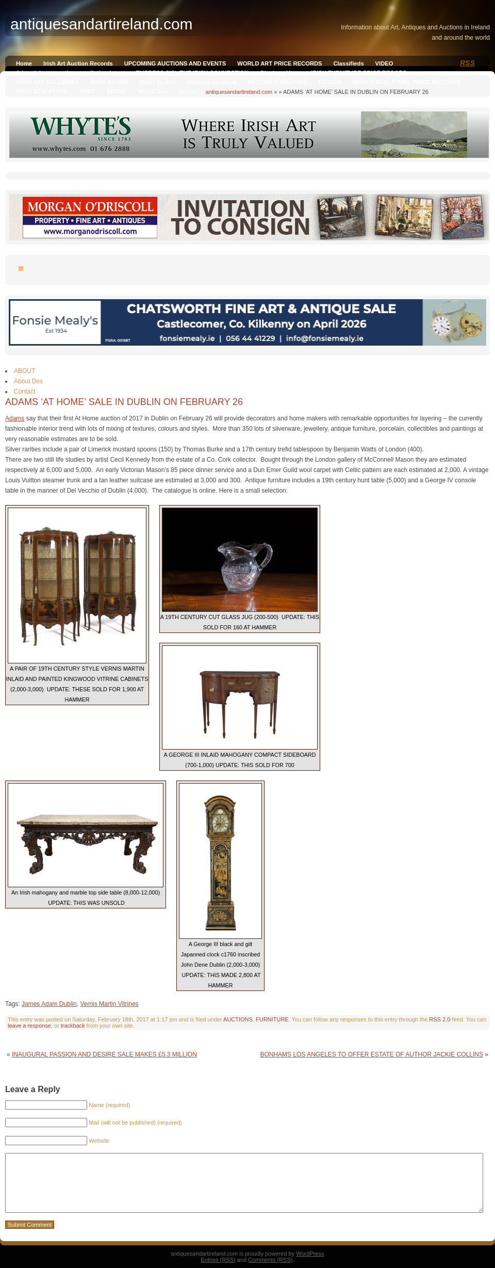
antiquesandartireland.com (239, 92)
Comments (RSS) (270, 1260)
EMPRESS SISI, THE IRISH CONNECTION (192, 73)
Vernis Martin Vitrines (109, 1003)
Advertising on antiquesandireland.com (70, 73)
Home (24, 63)
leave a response (29, 1025)
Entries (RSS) (218, 1260)
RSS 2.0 (439, 1019)
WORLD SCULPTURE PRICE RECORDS (406, 82)
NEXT (87, 91)
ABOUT (116, 91)
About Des (152, 91)
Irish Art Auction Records (78, 63)
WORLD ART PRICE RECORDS (279, 63)
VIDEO (384, 63)
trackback (73, 1025)
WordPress (310, 1253)
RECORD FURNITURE (277, 82)
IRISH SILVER (109, 82)
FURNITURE (272, 1019)
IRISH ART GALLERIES (47, 82)
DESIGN (330, 82)
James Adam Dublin (49, 1003)
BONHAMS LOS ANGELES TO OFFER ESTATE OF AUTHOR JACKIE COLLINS (371, 1054)
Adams (14, 418)
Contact (189, 91)
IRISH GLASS (157, 82)
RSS (467, 63)
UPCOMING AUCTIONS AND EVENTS (175, 63)
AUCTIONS (238, 1019)
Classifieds (349, 63)
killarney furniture (212, 82)
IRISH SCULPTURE (42, 91)
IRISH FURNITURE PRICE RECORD (359, 73)
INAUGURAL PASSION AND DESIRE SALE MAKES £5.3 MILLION (104, 1054)
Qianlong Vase (280, 73)
